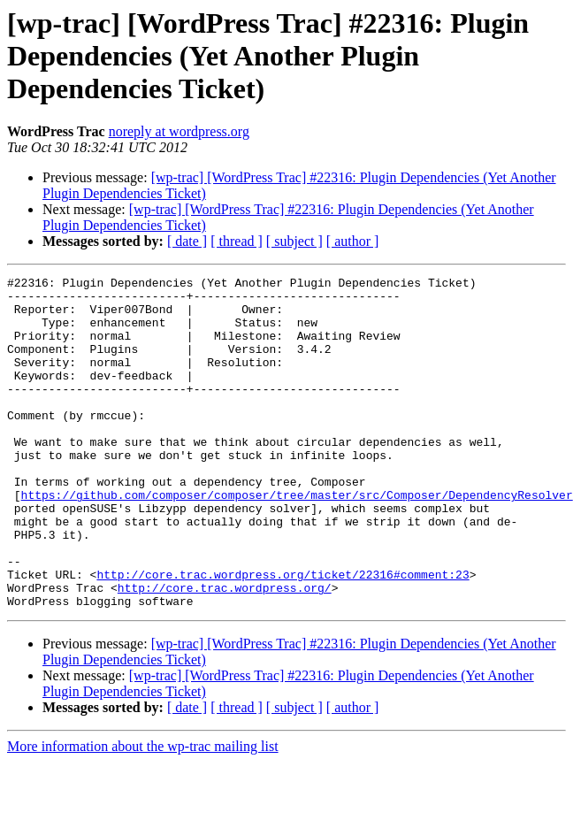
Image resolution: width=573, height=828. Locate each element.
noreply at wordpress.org (179, 131)
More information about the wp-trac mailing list (143, 812)
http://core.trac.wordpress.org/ (225, 651)
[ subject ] (294, 241)
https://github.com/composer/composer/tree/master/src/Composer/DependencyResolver (297, 540)
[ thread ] (236, 241)
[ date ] (187, 241)
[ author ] (352, 241)
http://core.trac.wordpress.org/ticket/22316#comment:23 (282, 635)
